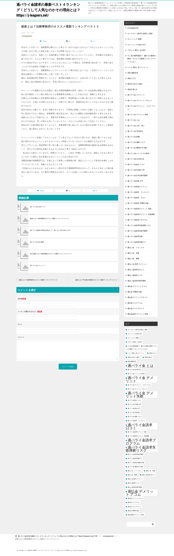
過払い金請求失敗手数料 (136, 281)
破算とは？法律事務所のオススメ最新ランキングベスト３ (49, 218)
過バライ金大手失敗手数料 (137, 175)
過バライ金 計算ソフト (37, 207)
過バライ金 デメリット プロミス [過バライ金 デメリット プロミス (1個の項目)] (137, 389)
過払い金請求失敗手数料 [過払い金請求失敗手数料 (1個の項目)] (135, 487)
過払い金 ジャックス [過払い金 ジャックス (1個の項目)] (134, 470)
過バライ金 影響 (133, 137)
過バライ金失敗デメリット (137, 187)
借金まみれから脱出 (135, 84)
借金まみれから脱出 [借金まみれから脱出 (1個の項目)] (134, 357)
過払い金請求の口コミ (135, 270)
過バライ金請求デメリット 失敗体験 (141, 214)
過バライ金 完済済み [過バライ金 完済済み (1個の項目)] (134, 412)
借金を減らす (132, 89)
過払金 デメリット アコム (137, 286)
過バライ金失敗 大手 (135, 181)
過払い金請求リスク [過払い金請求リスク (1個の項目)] (134, 483)
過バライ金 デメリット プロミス (139, 100)
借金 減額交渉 (132, 73)
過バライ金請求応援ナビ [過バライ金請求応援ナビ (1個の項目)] (135, 458)
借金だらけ (131, 78)
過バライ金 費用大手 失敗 (137, 148)
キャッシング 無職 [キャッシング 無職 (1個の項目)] (133, 338)
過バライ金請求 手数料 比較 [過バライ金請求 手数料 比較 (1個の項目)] (136, 462)
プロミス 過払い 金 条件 (136, 50)
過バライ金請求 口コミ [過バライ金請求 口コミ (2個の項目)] (141, 426)
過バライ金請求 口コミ (136, 198)
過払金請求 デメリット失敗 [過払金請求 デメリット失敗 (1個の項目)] (136, 514)
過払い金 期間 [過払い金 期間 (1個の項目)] (132, 475)
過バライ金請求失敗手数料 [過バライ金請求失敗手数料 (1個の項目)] (135, 454)
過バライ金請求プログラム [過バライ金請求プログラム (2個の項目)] (141, 441)
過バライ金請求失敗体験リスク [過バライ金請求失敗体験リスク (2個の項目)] (141, 449)
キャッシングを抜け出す (136, 45)
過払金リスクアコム (135, 303)
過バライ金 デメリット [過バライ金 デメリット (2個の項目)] (140, 379)
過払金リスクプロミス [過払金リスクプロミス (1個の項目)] (134, 506)
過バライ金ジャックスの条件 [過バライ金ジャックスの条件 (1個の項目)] (136, 373)
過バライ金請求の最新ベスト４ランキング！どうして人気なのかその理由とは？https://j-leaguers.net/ (49, 9)
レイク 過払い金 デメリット (138, 67)
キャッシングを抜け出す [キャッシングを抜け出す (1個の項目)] (135, 333)
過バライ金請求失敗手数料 (137, 231)
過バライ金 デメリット (136, 95)
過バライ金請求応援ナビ (136, 242)
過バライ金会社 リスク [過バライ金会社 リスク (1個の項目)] (134, 400)
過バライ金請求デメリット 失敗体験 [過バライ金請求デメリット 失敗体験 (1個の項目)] (138, 436)
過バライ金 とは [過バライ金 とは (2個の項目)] (141, 365)
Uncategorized (26, 36)
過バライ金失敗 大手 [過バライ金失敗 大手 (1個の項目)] (134, 408)
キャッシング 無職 (134, 39)
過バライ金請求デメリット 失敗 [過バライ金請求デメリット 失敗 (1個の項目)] (137, 432)
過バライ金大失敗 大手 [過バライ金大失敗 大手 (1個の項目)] (134, 404)
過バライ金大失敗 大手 (136, 170)
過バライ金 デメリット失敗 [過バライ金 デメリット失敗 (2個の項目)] (140, 394)
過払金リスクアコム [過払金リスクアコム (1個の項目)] (134, 502)
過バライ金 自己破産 (37, 242)
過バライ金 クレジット (37, 265)
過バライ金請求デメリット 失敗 (139, 209)
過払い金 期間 (133, 259)
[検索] (140, 524)
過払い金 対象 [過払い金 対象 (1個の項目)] (150, 470)
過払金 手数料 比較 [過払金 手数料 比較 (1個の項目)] (133, 510)
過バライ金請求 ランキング (138, 192)
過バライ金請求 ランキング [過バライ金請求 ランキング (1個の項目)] (136, 420)
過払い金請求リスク (135, 275)
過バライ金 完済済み (135, 131)
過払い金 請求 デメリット (137, 264)
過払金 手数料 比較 (134, 292)
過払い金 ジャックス (135, 247)
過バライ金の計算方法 (135, 159)
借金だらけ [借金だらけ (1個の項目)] (152, 353)
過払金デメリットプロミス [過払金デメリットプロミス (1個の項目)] (135, 498)
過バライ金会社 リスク (136, 164)
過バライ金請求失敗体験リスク (139, 225)
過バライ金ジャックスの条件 (138, 153)
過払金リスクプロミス (135, 308)
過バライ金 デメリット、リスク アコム (141, 107)
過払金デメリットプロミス (137, 297)
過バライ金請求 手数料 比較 (138, 203)
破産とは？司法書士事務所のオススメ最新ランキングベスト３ (96, 280)
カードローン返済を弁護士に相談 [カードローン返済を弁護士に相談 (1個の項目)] (137, 329)
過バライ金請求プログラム (137, 220)
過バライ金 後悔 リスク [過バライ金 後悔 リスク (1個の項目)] (135, 416)
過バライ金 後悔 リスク (136, 142)
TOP (58, 536)
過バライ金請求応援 (135, 236)
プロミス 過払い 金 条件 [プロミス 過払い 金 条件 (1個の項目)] (135, 342)
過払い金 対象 (133, 253)
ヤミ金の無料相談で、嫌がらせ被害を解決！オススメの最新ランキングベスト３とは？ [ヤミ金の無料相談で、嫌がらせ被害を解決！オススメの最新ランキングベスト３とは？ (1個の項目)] (141, 347)
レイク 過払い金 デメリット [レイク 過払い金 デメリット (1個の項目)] (136, 353)
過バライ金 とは (133, 120)
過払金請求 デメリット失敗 (137, 314)
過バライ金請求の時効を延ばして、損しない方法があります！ (51, 230)
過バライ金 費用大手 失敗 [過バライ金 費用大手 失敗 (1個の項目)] (135, 466)
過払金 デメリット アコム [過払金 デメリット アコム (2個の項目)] (139, 493)
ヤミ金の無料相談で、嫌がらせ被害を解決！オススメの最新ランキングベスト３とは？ (141, 59)
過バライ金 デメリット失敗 (137, 114)
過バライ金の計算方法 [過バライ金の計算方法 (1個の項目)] (134, 369)
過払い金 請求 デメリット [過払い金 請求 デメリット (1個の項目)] (135, 479)
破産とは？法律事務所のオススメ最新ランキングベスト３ (38, 280)
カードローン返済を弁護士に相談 (140, 33)
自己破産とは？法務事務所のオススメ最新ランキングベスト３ (51, 254)
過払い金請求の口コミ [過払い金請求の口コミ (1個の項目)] (148, 475)
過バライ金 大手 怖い (136, 126)
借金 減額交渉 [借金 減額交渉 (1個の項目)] (132, 361)
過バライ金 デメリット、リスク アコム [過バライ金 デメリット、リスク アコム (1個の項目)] (139, 385)
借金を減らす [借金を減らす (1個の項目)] (148, 357)
